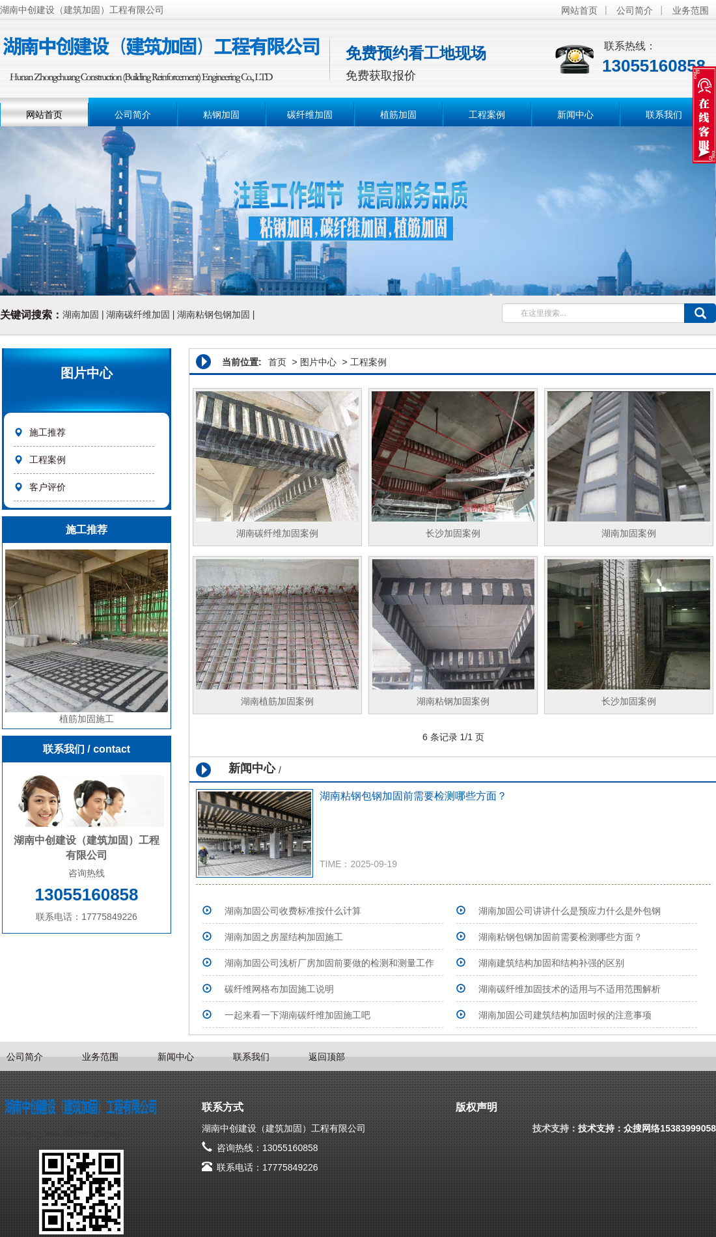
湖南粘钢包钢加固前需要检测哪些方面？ (413, 795)
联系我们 (664, 114)
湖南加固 (80, 314)
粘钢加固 (221, 114)
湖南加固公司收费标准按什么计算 (293, 911)
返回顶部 (327, 1056)
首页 (277, 362)
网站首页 (579, 10)
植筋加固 (398, 114)
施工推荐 (47, 432)
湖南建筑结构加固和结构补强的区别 (551, 963)
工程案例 (487, 114)
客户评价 (47, 487)
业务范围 (690, 10)
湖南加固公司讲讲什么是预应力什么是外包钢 (569, 911)
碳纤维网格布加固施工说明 (279, 989)
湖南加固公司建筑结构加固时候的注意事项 (565, 1015)
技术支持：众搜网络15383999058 (647, 1128)
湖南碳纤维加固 (138, 314)
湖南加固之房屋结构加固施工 (284, 937)
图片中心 (318, 362)
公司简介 (634, 10)
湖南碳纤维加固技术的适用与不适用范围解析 (569, 989)
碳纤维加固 (310, 114)
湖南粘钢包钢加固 (213, 314)
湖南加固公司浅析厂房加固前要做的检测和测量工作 (329, 963)
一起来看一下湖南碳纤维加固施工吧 (297, 1015)
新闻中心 (575, 114)
